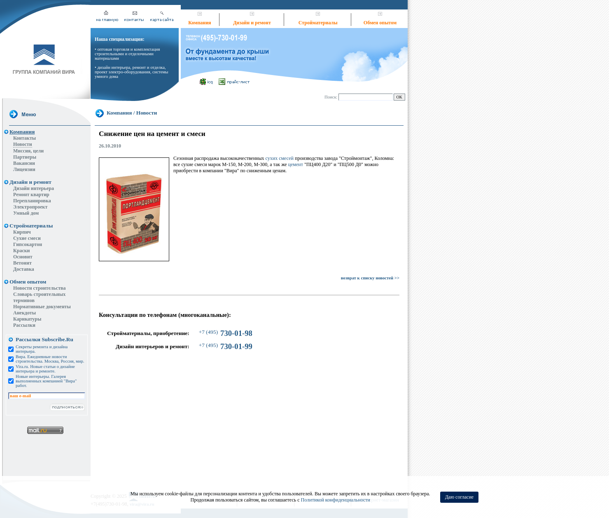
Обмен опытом (380, 23)
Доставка (23, 269)
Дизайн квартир (208, 458)
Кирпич (22, 232)
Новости (22, 144)
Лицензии (24, 169)
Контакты (24, 138)
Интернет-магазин (379, 458)
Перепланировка (32, 201)
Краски (21, 250)
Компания (199, 23)
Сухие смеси (27, 238)
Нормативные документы (42, 306)
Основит (23, 257)
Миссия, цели (28, 151)
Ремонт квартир (31, 194)
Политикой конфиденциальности (335, 500)
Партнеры (24, 157)
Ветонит (22, 263)
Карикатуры (27, 319)
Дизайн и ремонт (252, 23)
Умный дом (26, 213)
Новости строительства (39, 288)
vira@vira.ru (142, 462)
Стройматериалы (318, 23)
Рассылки (24, 325)
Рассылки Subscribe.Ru (44, 339)
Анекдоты (24, 313)
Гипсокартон (27, 244)
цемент (295, 164)
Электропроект (30, 207)
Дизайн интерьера (33, 188)
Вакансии (24, 163)
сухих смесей (280, 158)
